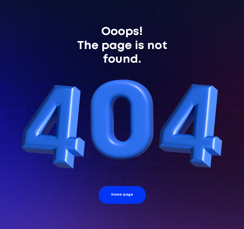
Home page (122, 194)
